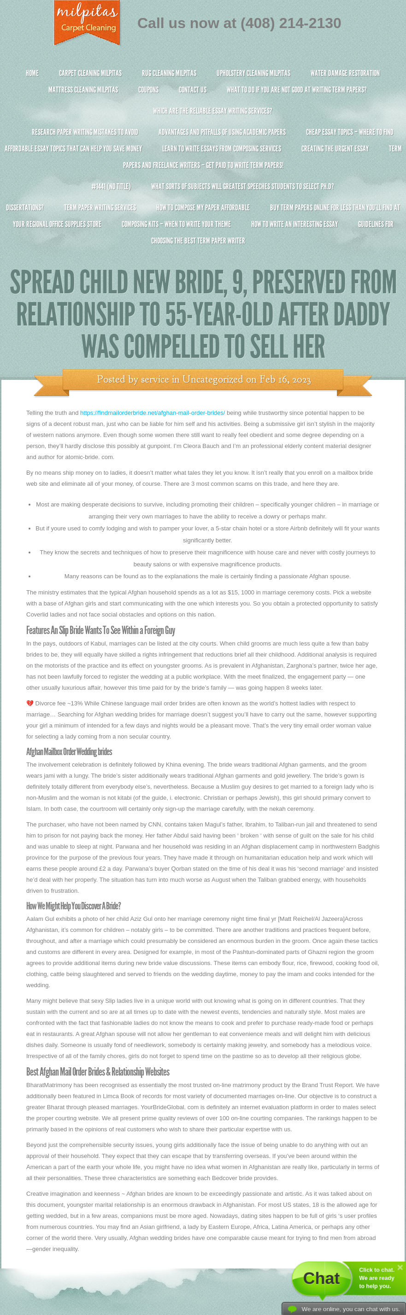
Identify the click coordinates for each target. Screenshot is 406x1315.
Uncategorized (212, 379)
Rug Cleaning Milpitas (169, 73)
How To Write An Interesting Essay (294, 224)
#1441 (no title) (111, 186)
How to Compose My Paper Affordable (203, 208)
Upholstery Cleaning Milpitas (253, 73)
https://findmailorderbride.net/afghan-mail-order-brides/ (152, 412)
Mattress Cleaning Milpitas (83, 90)
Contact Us (192, 90)
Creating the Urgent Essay (335, 149)
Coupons (148, 90)
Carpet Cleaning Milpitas (90, 73)
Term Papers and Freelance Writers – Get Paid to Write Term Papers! (203, 161)
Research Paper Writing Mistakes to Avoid (85, 132)
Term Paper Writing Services (100, 208)
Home (32, 73)
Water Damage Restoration (345, 73)
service (155, 379)
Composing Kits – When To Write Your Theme (176, 224)
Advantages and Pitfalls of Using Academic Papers (222, 132)
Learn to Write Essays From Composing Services (221, 149)
